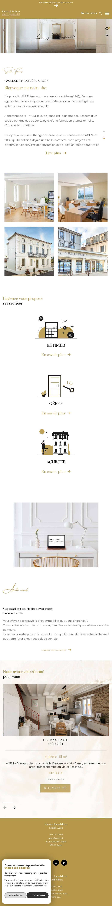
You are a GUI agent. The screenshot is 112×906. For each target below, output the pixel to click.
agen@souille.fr (56, 838)
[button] (14, 807)
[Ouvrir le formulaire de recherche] (91, 13)
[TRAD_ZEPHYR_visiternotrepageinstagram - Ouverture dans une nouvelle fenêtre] (56, 863)
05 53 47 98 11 (56, 886)
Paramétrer (15, 896)
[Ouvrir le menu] (107, 13)
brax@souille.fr (56, 890)
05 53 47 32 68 (56, 834)
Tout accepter (38, 896)
